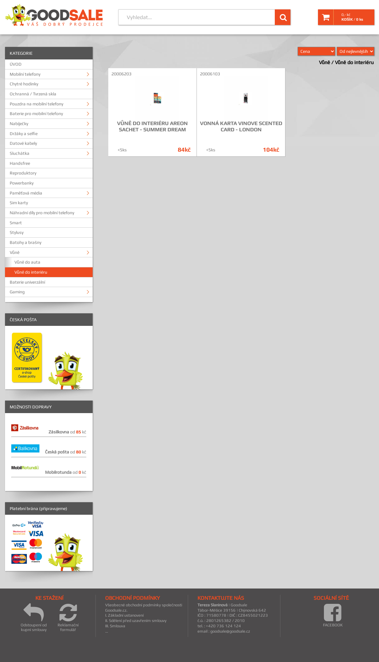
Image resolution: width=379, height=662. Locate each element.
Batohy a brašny (25, 242)
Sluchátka (19, 153)
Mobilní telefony (25, 74)
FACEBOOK (333, 615)
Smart (16, 222)
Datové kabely (23, 143)
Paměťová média (26, 192)
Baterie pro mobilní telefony (36, 113)
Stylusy (16, 232)
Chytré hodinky (24, 83)
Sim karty (19, 202)
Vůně (14, 252)
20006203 (121, 73)
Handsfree (20, 163)
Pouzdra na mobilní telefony (36, 103)
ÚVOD (16, 64)
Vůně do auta (27, 262)
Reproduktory (23, 172)
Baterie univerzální (27, 282)
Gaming (17, 291)
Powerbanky (21, 182)
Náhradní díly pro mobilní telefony (42, 212)
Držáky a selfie (24, 133)
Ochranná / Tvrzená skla (33, 93)
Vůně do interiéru (30, 272)
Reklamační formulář (68, 617)
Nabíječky (19, 123)
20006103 (210, 73)
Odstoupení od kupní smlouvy (34, 617)
